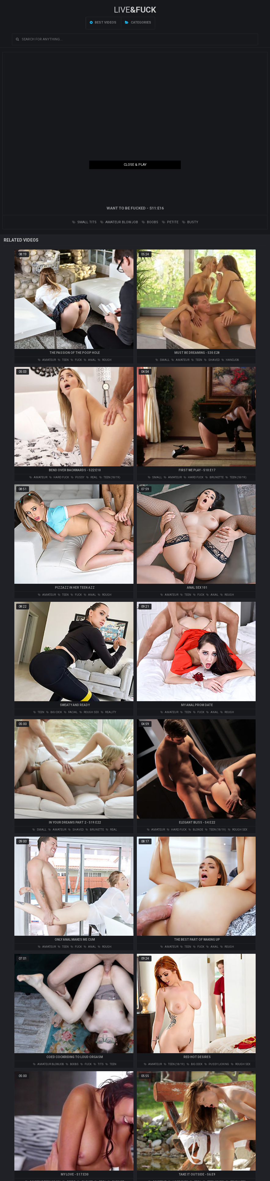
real (91, 477)
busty (190, 222)
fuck (76, 359)
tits (98, 1064)
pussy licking (216, 1064)
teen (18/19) (109, 477)
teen (63, 359)
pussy (77, 477)
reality (108, 712)
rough (104, 359)
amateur (47, 359)
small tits (84, 222)
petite (170, 222)
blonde (195, 829)
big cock (54, 712)
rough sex (89, 712)
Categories (138, 22)
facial (71, 712)
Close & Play (135, 165)
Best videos (103, 22)
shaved (212, 359)
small (162, 359)
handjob (230, 359)
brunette (214, 477)
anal (90, 359)
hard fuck (59, 477)
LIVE (135, 10)
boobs (150, 222)
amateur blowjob (119, 222)
